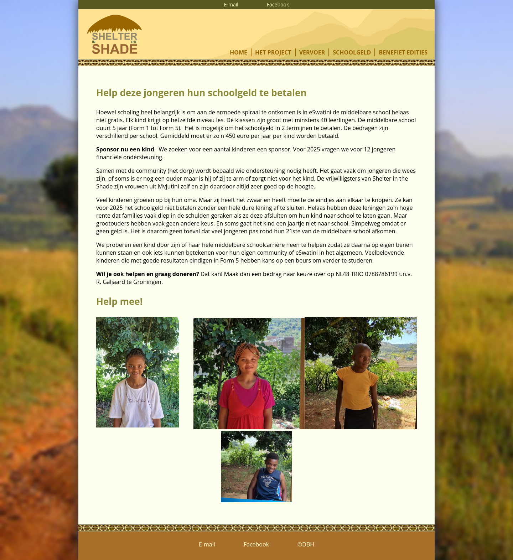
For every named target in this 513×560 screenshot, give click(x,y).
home (238, 52)
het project (273, 52)
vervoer (312, 52)
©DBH (305, 544)
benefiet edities (403, 52)
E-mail (231, 4)
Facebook (278, 4)
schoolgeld (352, 52)
